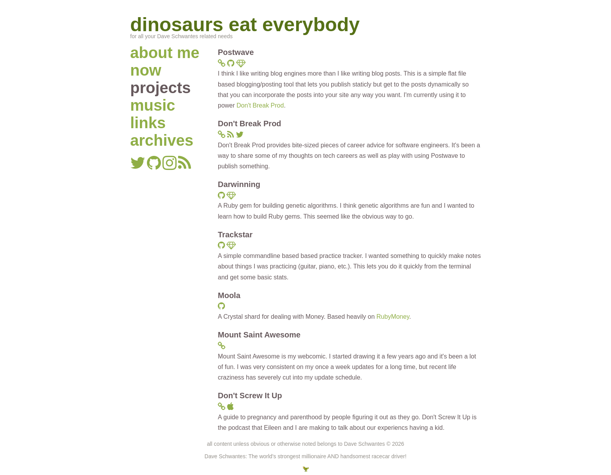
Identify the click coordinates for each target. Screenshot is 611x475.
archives (161, 140)
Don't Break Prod (260, 105)
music (152, 105)
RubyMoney (392, 316)
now (145, 70)
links (148, 122)
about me (165, 52)
